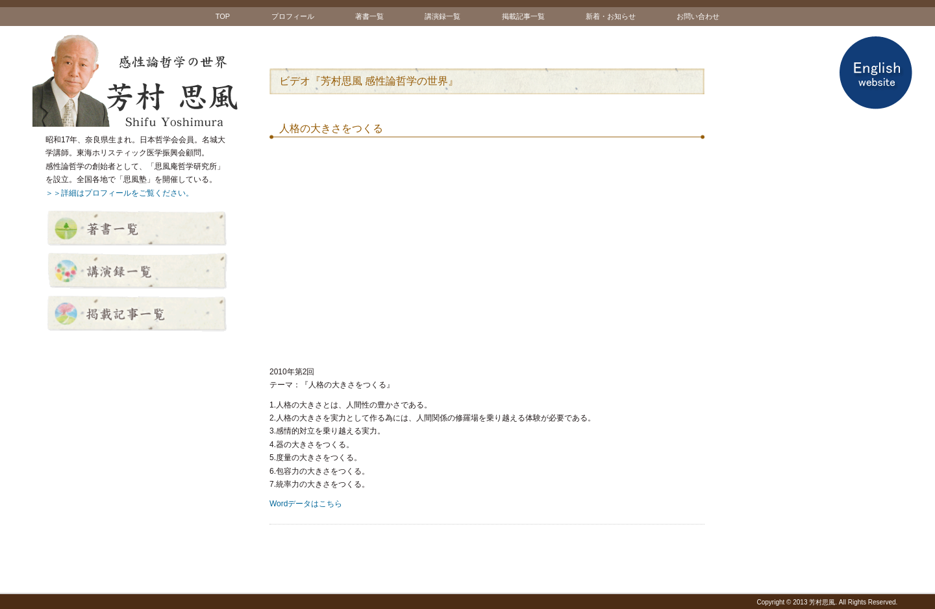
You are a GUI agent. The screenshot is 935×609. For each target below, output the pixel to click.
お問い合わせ (698, 16)
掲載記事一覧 (523, 16)
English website (875, 72)
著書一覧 (369, 16)
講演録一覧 (442, 16)
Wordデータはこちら (305, 503)
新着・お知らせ (611, 16)
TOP (223, 16)
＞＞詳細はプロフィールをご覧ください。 (119, 193)
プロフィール (292, 16)
